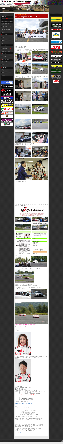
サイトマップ (51, 440)
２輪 (3, 37)
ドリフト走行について (6, 23)
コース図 (3, 54)
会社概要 (55, 440)
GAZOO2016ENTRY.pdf (19, 434)
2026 (3, 18)
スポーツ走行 (4, 61)
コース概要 (4, 56)
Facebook (4, 32)
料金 (3, 62)
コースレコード (4, 42)
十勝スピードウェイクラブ (6, 51)
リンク (3, 77)
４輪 (3, 35)
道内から (3, 69)
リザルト (3, 40)
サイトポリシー (46, 440)
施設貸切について (5, 64)
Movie (3, 43)
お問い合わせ (59, 440)
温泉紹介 (3, 75)
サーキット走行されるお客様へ (7, 21)
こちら (20, 432)
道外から (3, 70)
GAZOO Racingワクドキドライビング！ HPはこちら (23, 403)
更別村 (3, 72)
